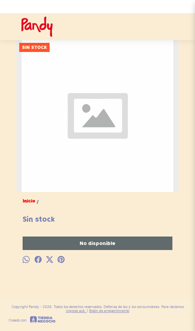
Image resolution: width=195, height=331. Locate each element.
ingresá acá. (76, 311)
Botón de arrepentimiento (109, 311)
